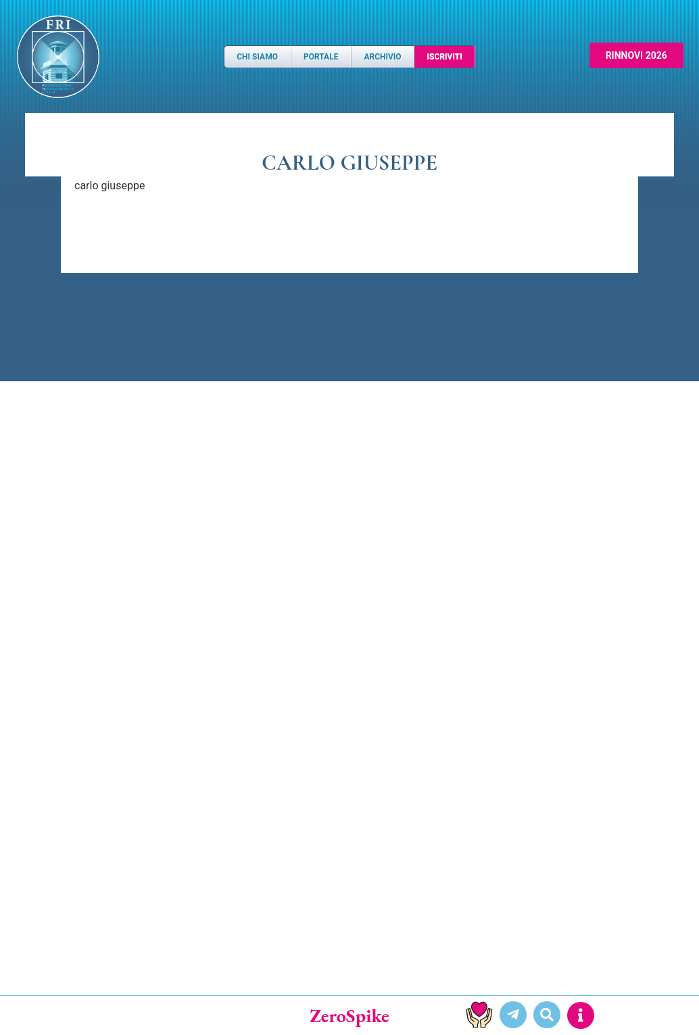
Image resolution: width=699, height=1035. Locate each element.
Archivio (382, 57)
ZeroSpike (349, 1015)
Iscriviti (444, 57)
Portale (321, 57)
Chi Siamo (257, 57)
